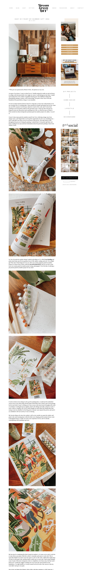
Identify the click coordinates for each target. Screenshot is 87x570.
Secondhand (70, 117)
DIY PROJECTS (69, 91)
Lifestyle (69, 108)
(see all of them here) (35, 264)
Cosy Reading (48, 259)
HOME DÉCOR (69, 100)
